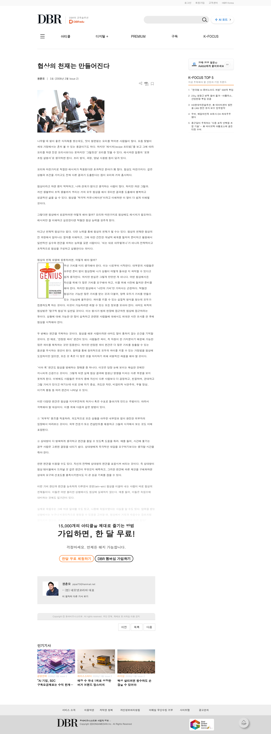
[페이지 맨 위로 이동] (244, 723)
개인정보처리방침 (130, 710)
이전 (124, 627)
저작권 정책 (106, 710)
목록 (136, 627)
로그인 (187, 2)
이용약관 (89, 710)
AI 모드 (223, 19)
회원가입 (200, 2)
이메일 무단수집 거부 (161, 710)
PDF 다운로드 (146, 84)
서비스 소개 (69, 710)
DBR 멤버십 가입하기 (114, 558)
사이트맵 (185, 710)
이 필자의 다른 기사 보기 (75, 596)
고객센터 (213, 2)
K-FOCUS (210, 36)
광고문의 (204, 710)
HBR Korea (228, 2)
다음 (149, 627)
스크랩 (152, 84)
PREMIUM (138, 36)
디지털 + (102, 36)
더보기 (141, 83)
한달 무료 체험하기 (76, 558)
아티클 (65, 36)
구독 (174, 36)
